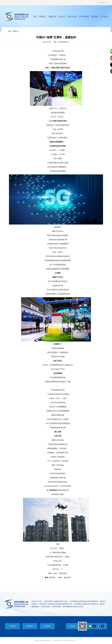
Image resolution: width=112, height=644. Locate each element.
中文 (98, 2)
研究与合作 (72, 16)
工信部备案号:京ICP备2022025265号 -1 (65, 640)
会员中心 (62, 16)
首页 (35, 16)
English (103, 2)
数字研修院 (84, 16)
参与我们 (47, 626)
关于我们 (104, 16)
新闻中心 (43, 16)
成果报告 (95, 16)
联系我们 (30, 626)
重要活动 (52, 16)
